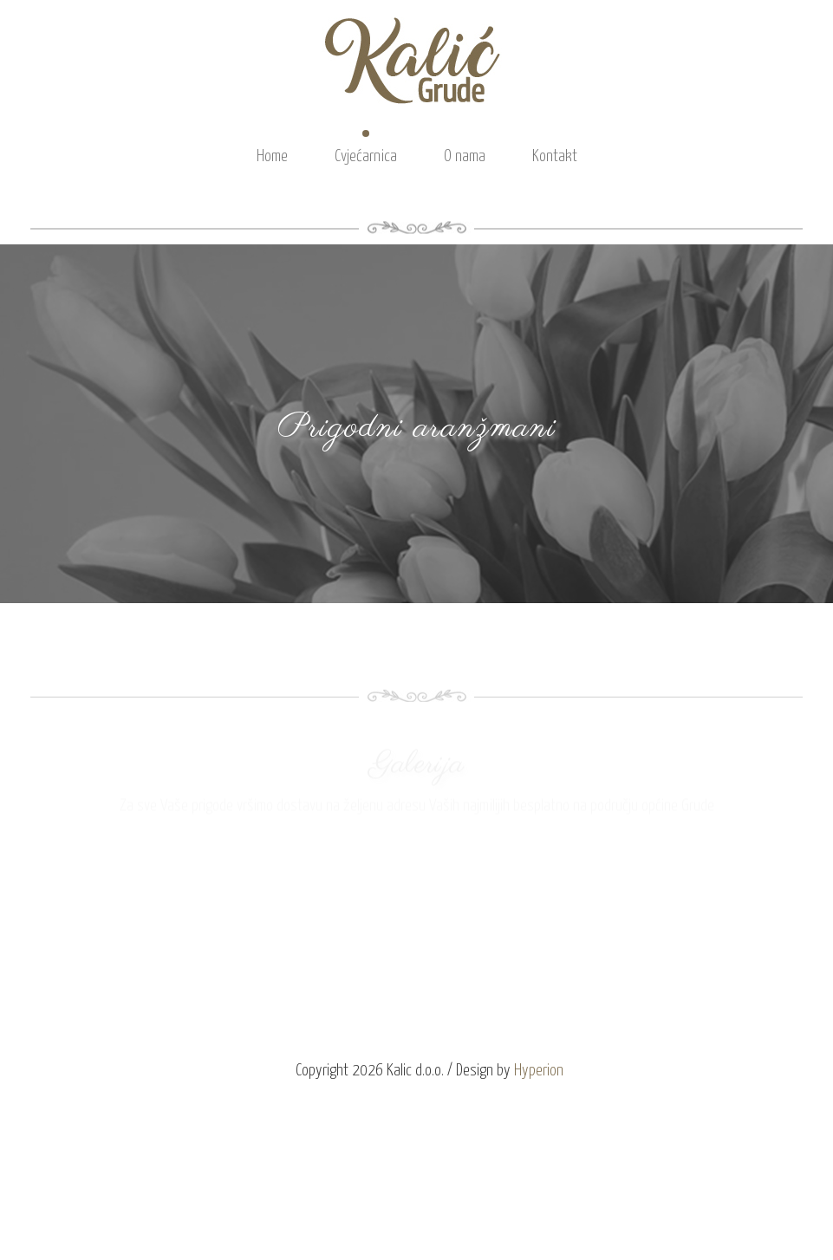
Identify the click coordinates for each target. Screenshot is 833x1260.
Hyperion (538, 1070)
